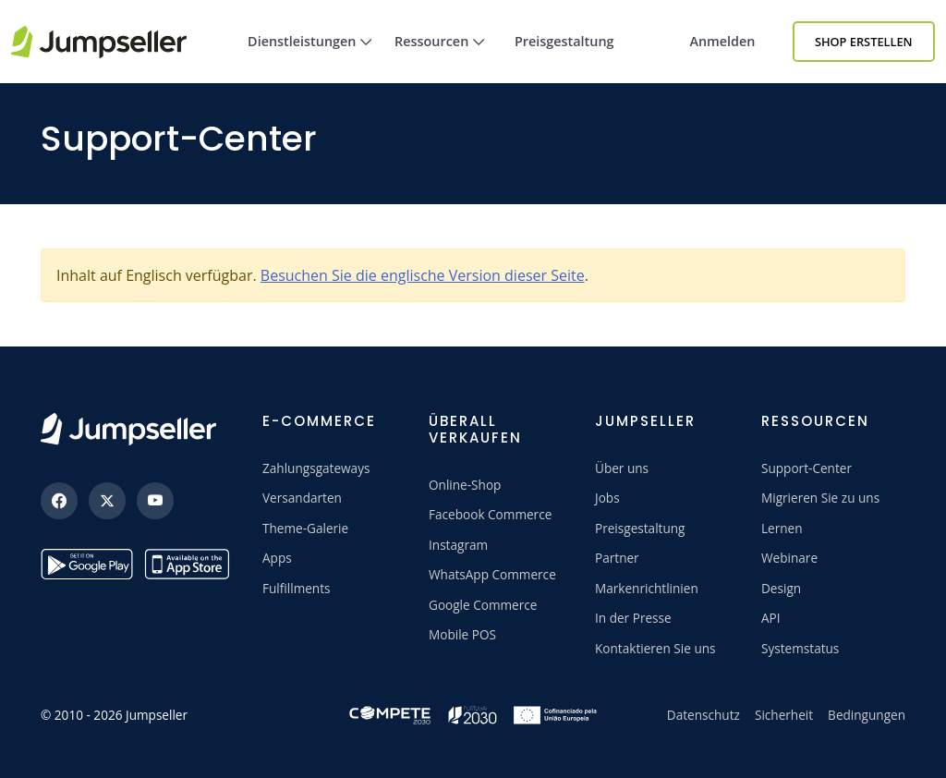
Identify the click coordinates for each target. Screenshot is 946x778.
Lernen (782, 528)
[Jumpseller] (128, 429)
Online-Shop (465, 484)
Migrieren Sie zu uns (820, 497)
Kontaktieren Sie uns (655, 648)
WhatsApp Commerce (492, 574)
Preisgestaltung (564, 41)
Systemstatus (800, 648)
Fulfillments (296, 588)
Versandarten (302, 497)
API (771, 617)
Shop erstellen (864, 41)
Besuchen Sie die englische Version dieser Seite (423, 275)
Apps (277, 557)
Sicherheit (784, 714)
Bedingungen (866, 714)
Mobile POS (462, 634)
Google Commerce (483, 605)
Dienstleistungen (310, 57)
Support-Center (806, 468)
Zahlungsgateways (316, 468)
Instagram (458, 544)
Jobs (607, 497)
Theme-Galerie (305, 528)
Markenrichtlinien (646, 588)
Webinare (789, 557)
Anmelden (722, 41)
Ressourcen (439, 57)
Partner (617, 557)
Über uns (622, 468)
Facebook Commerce (490, 514)
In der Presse (633, 617)
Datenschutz (703, 714)
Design (781, 588)
